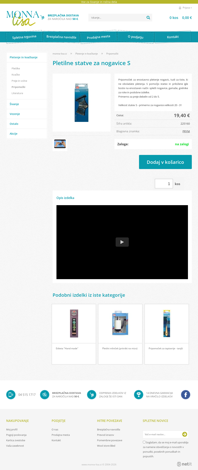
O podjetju (135, 37)
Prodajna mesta (98, 37)
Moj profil (11, 429)
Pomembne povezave (109, 440)
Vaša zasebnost (15, 445)
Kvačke (16, 74)
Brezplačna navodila (61, 36)
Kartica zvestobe (15, 440)
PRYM (186, 131)
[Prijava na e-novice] (184, 434)
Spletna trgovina (24, 37)
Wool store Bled (106, 445)
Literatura (17, 93)
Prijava (187, 7)
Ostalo (14, 124)
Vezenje (15, 114)
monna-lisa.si (60, 53)
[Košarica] (176, 17)
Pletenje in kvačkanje (24, 57)
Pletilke (16, 68)
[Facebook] (185, 394)
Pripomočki (18, 87)
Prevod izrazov (105, 435)
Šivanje (14, 104)
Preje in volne (19, 80)
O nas (55, 429)
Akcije (13, 133)
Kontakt (173, 36)
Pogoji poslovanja (16, 435)
